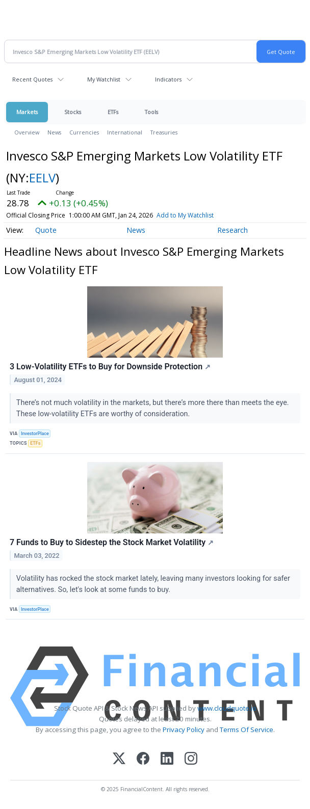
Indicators (168, 79)
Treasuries (163, 132)
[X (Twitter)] (119, 759)
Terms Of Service (246, 729)
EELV (42, 177)
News (54, 132)
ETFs (113, 112)
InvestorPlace (35, 433)
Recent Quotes (32, 79)
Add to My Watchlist (185, 215)
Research (232, 230)
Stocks (72, 112)
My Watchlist (103, 79)
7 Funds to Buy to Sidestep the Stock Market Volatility (112, 542)
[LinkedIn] (167, 759)
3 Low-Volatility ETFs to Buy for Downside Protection (110, 366)
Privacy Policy (183, 729)
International (124, 132)
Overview (26, 132)
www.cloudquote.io (226, 708)
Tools (151, 112)
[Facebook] (143, 759)
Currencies (84, 132)
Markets (27, 112)
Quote (46, 230)
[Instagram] (190, 759)
